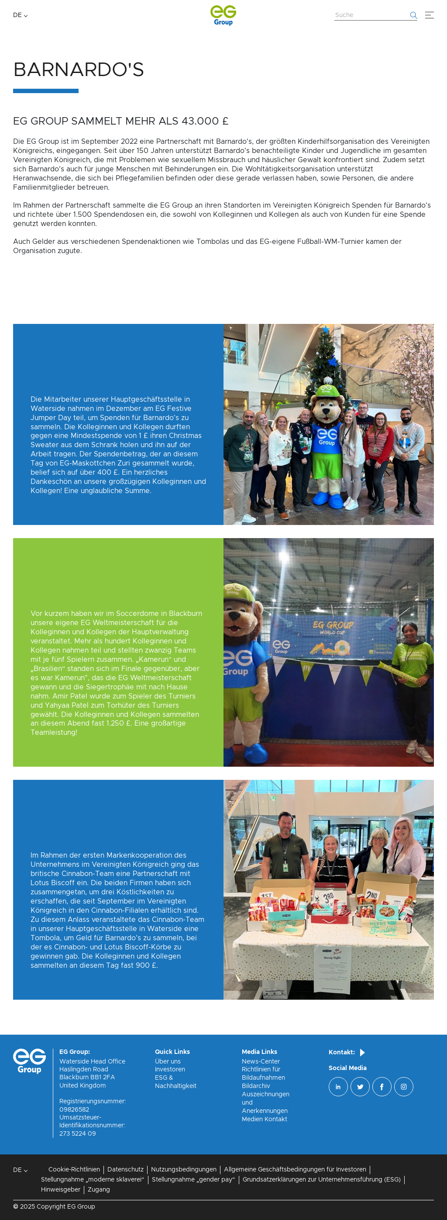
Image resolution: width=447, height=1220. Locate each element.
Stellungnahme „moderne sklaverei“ (92, 1180)
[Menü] (429, 15)
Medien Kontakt (264, 1119)
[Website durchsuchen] (375, 16)
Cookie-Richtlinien (74, 1170)
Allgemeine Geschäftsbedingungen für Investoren (295, 1170)
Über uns (168, 1062)
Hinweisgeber (60, 1190)
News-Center (261, 1062)
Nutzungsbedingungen (184, 1170)
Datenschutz (125, 1170)
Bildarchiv (256, 1086)
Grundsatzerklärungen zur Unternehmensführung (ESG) (322, 1180)
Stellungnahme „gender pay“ (193, 1180)
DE (17, 15)
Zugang (99, 1190)
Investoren (170, 1070)
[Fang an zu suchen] (413, 15)
